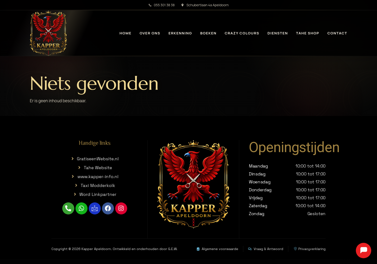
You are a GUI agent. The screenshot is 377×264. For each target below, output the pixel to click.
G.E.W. (172, 249)
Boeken (208, 33)
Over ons (150, 33)
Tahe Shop (307, 33)
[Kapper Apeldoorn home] (48, 33)
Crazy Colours (242, 33)
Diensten (277, 33)
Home (125, 33)
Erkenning (180, 33)
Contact (337, 33)
